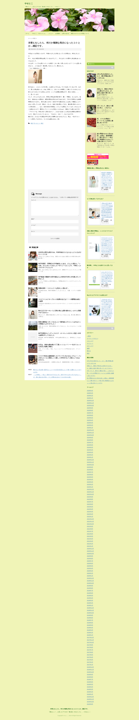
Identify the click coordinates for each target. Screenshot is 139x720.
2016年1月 (90, 694)
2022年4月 (90, 509)
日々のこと (37, 123)
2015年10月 (90, 701)
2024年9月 (90, 437)
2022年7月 (90, 501)
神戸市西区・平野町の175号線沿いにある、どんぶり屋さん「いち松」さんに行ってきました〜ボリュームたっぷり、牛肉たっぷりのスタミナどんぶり (59, 265)
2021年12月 (90, 519)
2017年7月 (90, 650)
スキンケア (90, 341)
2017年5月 (90, 654)
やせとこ (29, 3)
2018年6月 (90, 622)
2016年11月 (90, 669)
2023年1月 (90, 487)
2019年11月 (90, 580)
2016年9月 (90, 674)
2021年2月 (90, 543)
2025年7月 (90, 413)
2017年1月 (90, 664)
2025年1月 (90, 427)
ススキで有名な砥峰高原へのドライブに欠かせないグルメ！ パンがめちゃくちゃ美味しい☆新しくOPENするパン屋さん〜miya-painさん (59, 358)
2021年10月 (90, 524)
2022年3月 (90, 511)
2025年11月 (90, 403)
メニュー (51, 33)
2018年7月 (90, 620)
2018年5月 (90, 625)
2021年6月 (90, 533)
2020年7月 (90, 561)
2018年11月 (90, 610)
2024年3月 (90, 452)
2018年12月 (90, 608)
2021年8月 (90, 529)
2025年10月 (90, 405)
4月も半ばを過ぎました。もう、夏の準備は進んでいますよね (105, 76)
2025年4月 (90, 420)
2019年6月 (90, 593)
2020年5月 (90, 566)
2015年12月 (90, 696)
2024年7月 (90, 442)
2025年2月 (90, 425)
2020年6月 (90, 563)
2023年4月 (90, 479)
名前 (32, 219)
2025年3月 (90, 422)
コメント (33, 200)
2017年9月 (90, 645)
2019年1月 (90, 605)
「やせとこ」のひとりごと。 (39, 33)
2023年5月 (90, 477)
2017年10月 (90, 642)
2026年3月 (90, 393)
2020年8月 (90, 558)
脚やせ (89, 351)
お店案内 (57, 33)
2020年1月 (90, 575)
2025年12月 (90, 400)
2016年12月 (90, 667)
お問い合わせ (65, 33)
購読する (91, 64)
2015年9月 (90, 704)
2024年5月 (90, 447)
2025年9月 (90, 408)
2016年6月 (90, 682)
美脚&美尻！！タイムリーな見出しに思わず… (53, 288)
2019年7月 (90, 590)
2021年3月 (90, 541)
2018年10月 (90, 612)
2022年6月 (90, 504)
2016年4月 (90, 687)
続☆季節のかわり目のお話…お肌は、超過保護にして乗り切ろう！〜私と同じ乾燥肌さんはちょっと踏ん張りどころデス (105, 137)
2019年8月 (90, 588)
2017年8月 (90, 647)
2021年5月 (90, 536)
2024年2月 (90, 454)
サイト (33, 231)
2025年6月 (90, 415)
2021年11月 (90, 521)
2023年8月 (90, 469)
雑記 (32, 123)
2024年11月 (90, 432)
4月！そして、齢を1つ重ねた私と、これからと (100, 370)
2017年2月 (90, 662)
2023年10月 (90, 464)
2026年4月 (90, 390)
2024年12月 (90, 430)
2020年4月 (90, 568)
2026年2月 (90, 395)
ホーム (27, 33)
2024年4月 (90, 450)
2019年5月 (90, 595)
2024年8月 (90, 440)
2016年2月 (90, 691)
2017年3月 (90, 659)
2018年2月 (90, 632)
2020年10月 (90, 553)
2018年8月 (90, 617)
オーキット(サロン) (92, 338)
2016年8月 (90, 677)
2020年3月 (90, 571)
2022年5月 (90, 506)
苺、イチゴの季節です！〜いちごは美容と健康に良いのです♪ (105, 120)
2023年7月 (90, 472)
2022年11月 (90, 492)
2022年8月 (90, 499)
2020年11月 (90, 551)
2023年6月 (90, 474)
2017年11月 (90, 640)
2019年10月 (90, 583)
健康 (88, 348)
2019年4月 (90, 598)
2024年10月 (90, 435)
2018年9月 (90, 615)
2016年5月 (90, 684)
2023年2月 (90, 484)
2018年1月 (90, 635)
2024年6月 (90, 445)
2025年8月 (90, 410)
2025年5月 (90, 417)
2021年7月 (90, 531)
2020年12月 (90, 548)
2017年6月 (90, 652)
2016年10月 (90, 672)
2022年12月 (90, 489)
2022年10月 (90, 494)
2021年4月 (90, 538)
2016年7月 (90, 679)
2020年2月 (90, 573)
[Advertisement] (42, 139)
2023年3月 (90, 482)
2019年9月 (90, 585)
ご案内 (89, 336)
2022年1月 (90, 516)
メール (33, 225)
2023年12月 (90, 459)
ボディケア (90, 346)
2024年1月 (90, 457)
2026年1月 (90, 398)
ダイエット (90, 343)
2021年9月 (90, 526)
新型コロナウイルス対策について (80, 33)
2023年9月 (90, 467)
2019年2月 (90, 603)
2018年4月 (90, 627)
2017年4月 (90, 657)
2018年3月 (90, 630)
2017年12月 (90, 637)
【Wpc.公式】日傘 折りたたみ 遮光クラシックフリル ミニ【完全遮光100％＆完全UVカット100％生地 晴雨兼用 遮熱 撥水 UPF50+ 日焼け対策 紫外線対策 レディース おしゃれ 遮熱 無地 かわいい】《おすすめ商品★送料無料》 (107, 211)
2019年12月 (90, 578)
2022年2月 (90, 514)
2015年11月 (90, 699)
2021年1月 (90, 546)
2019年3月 (90, 600)
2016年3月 (90, 689)
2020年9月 (90, 556)
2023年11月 (90, 462)
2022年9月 (90, 496)
